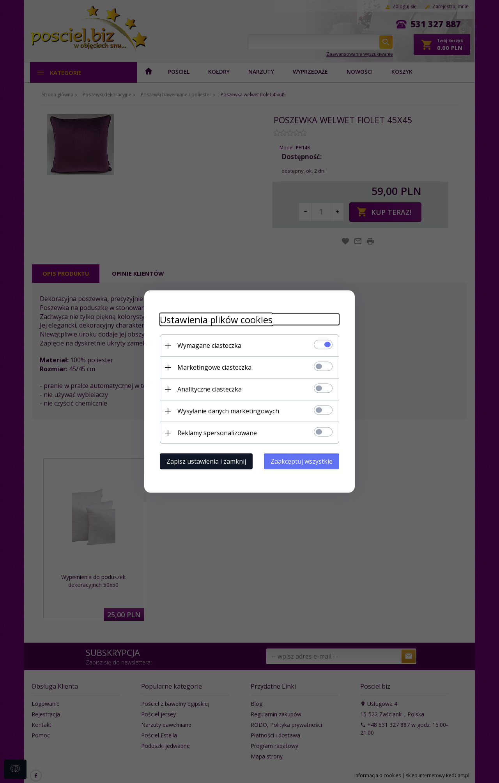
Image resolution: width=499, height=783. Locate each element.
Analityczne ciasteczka (209, 389)
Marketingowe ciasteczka (214, 367)
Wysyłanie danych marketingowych (228, 411)
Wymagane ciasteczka (209, 345)
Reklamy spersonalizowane (217, 433)
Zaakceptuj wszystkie (302, 461)
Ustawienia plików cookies (216, 319)
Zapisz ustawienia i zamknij (206, 461)
